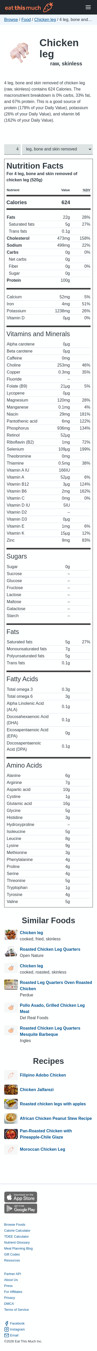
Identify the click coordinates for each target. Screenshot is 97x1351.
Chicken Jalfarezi (37, 1090)
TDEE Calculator (16, 1236)
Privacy (9, 1298)
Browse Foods (14, 1224)
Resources (12, 1260)
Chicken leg (45, 19)
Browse (11, 19)
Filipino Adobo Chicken (43, 1075)
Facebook (14, 1323)
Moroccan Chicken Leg (42, 1150)
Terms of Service (16, 1310)
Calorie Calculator (17, 1230)
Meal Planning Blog (18, 1248)
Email (11, 1335)
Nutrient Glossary (17, 1242)
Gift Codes (12, 1254)
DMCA (9, 1304)
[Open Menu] (88, 7)
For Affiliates (13, 1292)
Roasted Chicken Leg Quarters (50, 949)
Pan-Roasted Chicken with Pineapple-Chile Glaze (46, 1134)
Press (8, 1286)
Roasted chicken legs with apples (53, 1104)
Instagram (14, 1329)
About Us (11, 1280)
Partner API (12, 1274)
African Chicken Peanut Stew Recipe (56, 1118)
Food (26, 19)
